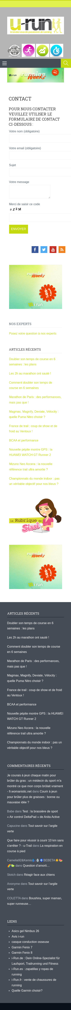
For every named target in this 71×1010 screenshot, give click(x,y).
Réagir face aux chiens (39, 874)
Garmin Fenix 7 (22, 947)
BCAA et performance (23, 440)
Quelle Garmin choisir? (27, 990)
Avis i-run (18, 936)
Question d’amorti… (36, 865)
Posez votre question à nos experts (32, 333)
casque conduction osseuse (30, 941)
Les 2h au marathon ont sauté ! (30, 373)
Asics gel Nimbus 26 (25, 931)
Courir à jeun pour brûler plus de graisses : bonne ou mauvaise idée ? (33, 797)
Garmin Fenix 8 (22, 952)
